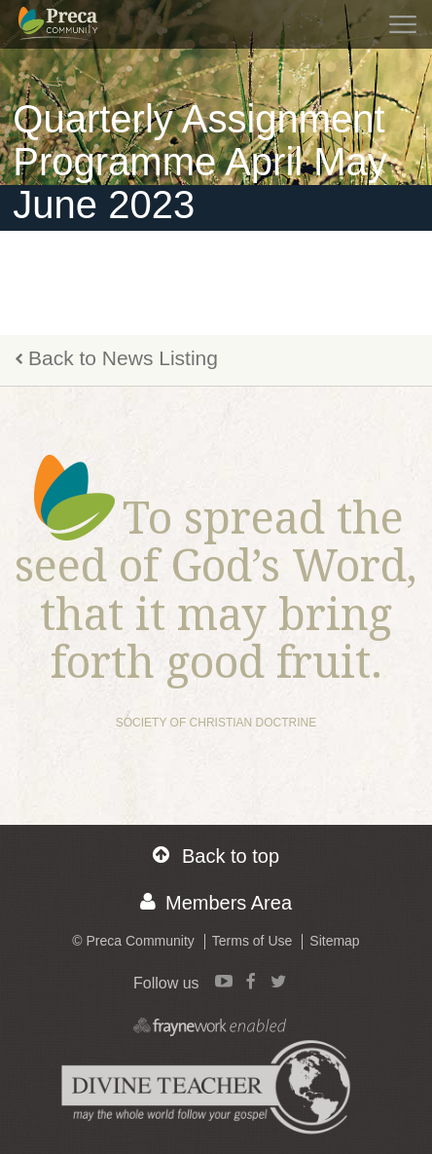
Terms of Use (252, 941)
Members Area (216, 902)
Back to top (216, 855)
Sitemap (334, 941)
